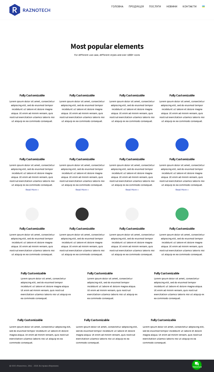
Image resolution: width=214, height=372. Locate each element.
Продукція (136, 6)
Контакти (189, 6)
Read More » (32, 189)
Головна (117, 6)
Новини (172, 6)
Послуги (155, 6)
